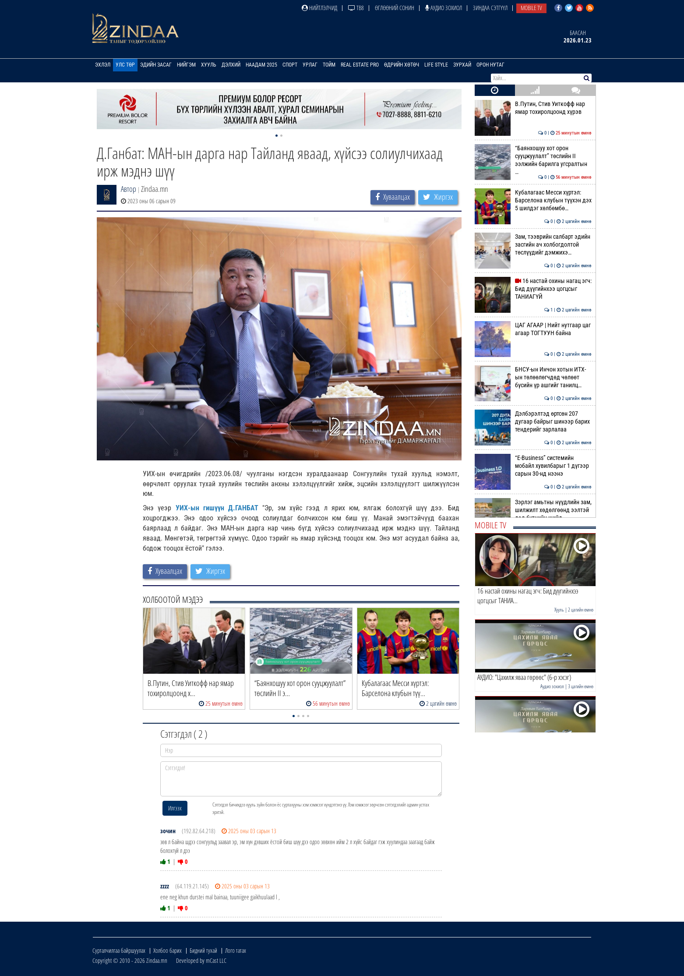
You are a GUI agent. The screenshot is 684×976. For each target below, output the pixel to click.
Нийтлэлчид (319, 8)
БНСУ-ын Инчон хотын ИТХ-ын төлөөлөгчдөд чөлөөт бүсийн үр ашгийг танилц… (533, 377)
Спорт (289, 65)
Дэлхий (231, 65)
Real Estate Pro (360, 65)
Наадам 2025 (261, 65)
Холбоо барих (167, 950)
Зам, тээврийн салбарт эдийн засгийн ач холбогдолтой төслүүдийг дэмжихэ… (533, 245)
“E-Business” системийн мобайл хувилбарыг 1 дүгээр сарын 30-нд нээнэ (533, 466)
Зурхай (462, 65)
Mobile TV (531, 8)
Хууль (208, 65)
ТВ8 (356, 8)
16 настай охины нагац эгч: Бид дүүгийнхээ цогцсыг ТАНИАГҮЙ (533, 289)
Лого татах (235, 950)
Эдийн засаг (156, 65)
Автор (128, 189)
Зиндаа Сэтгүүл (490, 8)
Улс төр (125, 65)
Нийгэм (186, 65)
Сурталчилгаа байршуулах (118, 950)
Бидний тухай (203, 950)
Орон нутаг (490, 65)
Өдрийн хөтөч (401, 65)
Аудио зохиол (443, 8)
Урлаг (310, 65)
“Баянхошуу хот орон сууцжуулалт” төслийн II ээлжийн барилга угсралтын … (533, 160)
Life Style (436, 65)
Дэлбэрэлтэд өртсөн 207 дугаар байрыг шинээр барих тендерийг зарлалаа (533, 422)
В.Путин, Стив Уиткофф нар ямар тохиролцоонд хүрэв (533, 108)
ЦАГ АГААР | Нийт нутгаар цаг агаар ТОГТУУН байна (533, 329)
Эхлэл (102, 65)
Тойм (329, 65)
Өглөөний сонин (394, 8)
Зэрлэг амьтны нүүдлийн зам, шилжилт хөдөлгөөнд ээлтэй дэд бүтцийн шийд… (533, 510)
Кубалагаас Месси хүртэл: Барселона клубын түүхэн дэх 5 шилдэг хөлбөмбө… (533, 200)
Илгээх (175, 808)
